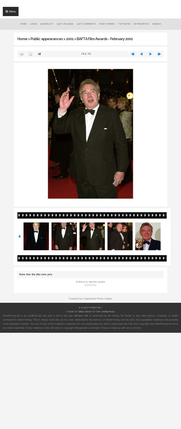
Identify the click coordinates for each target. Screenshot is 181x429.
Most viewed (107, 24)
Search (156, 24)
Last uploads (65, 24)
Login (33, 24)
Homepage (108, 312)
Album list (46, 24)
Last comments (86, 24)
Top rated (124, 24)
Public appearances (47, 39)
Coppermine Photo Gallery (97, 298)
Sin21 (81, 312)
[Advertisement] (90, 345)
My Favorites (141, 24)
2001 (70, 39)
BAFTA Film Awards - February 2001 (105, 39)
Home (23, 24)
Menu (12, 11)
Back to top (93, 312)
